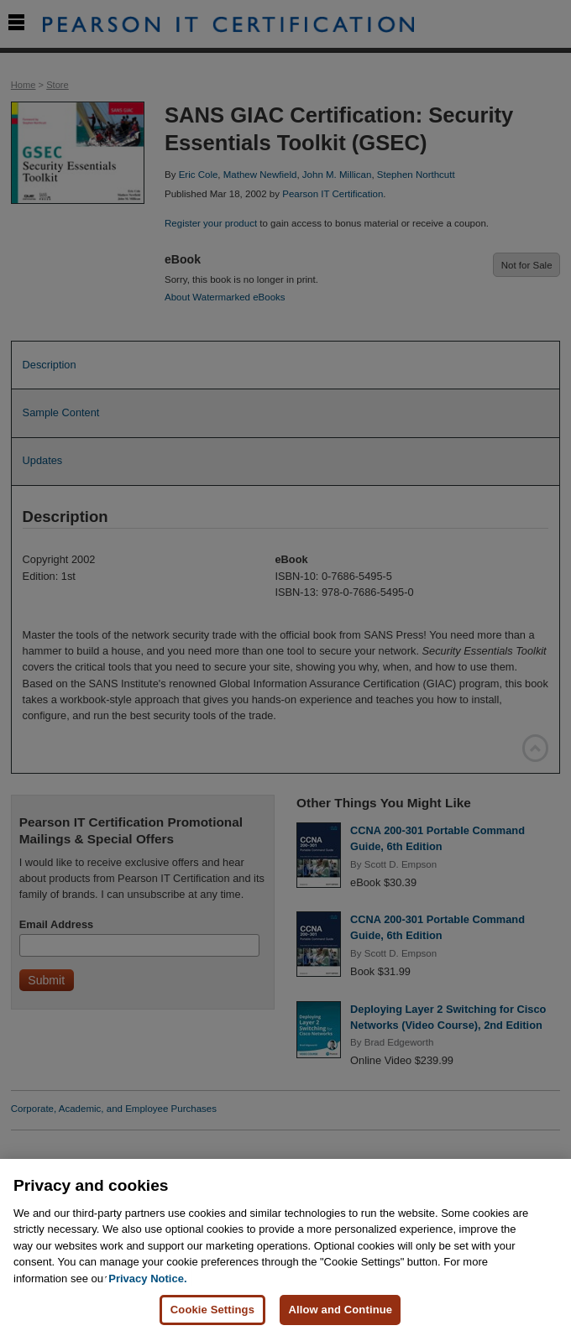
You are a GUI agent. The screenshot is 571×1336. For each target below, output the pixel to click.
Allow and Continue (340, 1309)
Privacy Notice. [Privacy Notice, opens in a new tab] (147, 1278)
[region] (285, 1247)
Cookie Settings (212, 1309)
